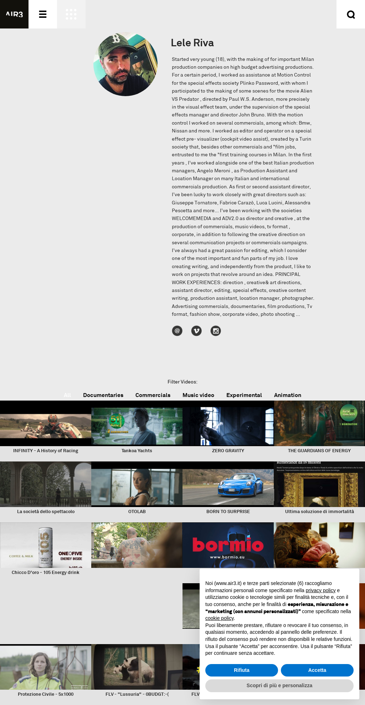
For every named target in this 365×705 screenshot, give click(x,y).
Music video (198, 395)
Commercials (152, 395)
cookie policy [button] (219, 618)
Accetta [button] (317, 670)
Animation (287, 395)
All (67, 395)
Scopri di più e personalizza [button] (279, 685)
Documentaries (103, 395)
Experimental (244, 395)
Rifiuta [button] (242, 670)
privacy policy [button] (321, 590)
